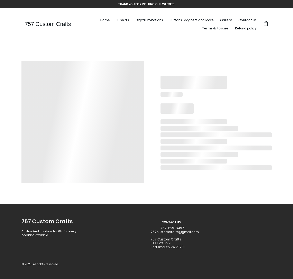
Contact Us (247, 20)
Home (105, 20)
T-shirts (122, 20)
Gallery (226, 20)
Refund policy (246, 28)
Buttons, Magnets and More (192, 20)
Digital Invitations (149, 20)
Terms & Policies (215, 28)
